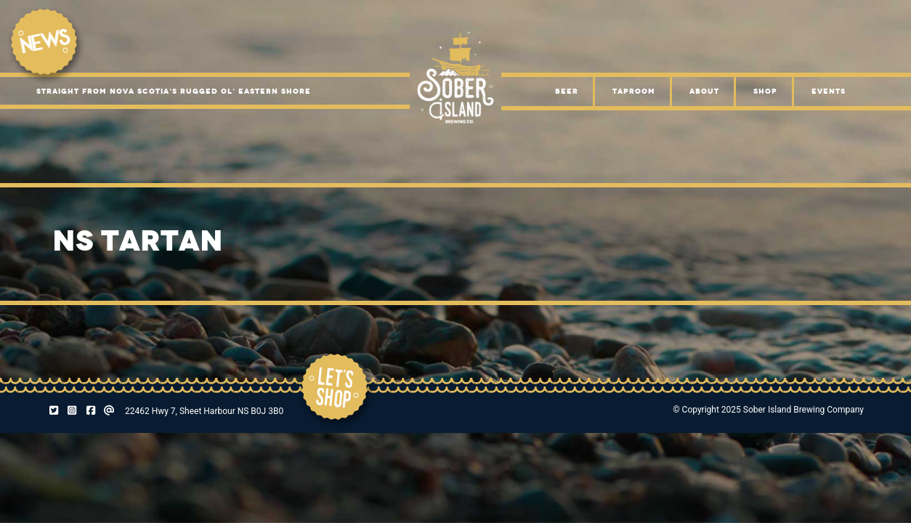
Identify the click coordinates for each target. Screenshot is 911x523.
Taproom (633, 91)
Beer (566, 91)
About (704, 91)
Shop (765, 91)
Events (828, 91)
